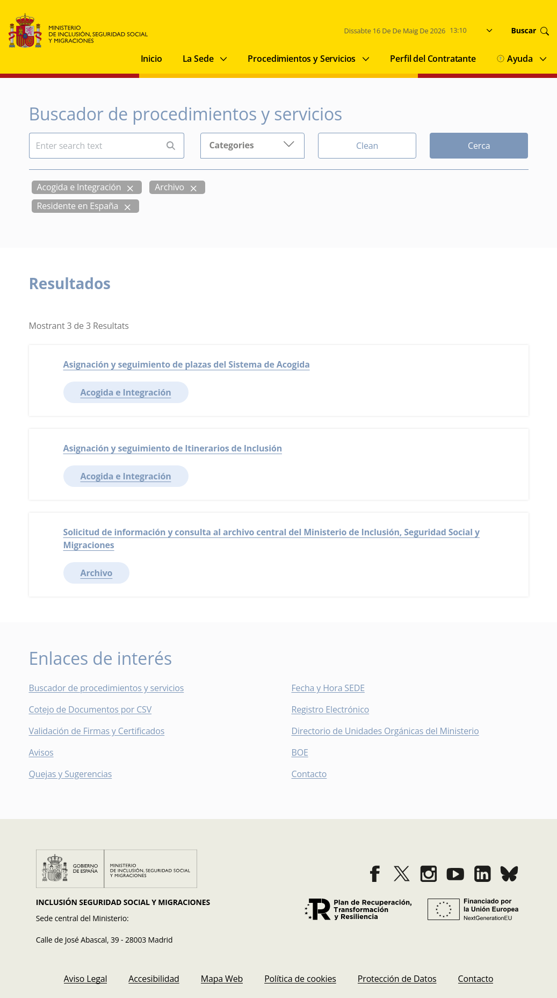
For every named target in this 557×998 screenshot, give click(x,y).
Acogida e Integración (79, 187)
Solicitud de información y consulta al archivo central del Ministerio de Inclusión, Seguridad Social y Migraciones (271, 538)
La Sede (198, 58)
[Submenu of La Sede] (223, 59)
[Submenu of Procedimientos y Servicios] (366, 59)
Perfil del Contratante (432, 58)
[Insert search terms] (93, 146)
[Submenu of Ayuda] (543, 59)
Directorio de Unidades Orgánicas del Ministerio (385, 731)
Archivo (169, 187)
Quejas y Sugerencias (70, 774)
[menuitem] (85, 978)
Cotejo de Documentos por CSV (98, 709)
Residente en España (78, 206)
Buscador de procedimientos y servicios (106, 688)
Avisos (41, 752)
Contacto (317, 773)
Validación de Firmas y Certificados (104, 730)
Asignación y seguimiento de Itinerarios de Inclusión (173, 448)
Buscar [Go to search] (530, 30)
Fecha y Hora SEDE (328, 688)
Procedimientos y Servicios (302, 58)
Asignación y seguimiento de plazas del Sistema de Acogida (186, 364)
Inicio (151, 58)
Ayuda (514, 58)
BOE (307, 752)
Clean (367, 146)
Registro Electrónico (331, 709)
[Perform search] (170, 146)
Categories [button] (252, 144)
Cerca (479, 146)
